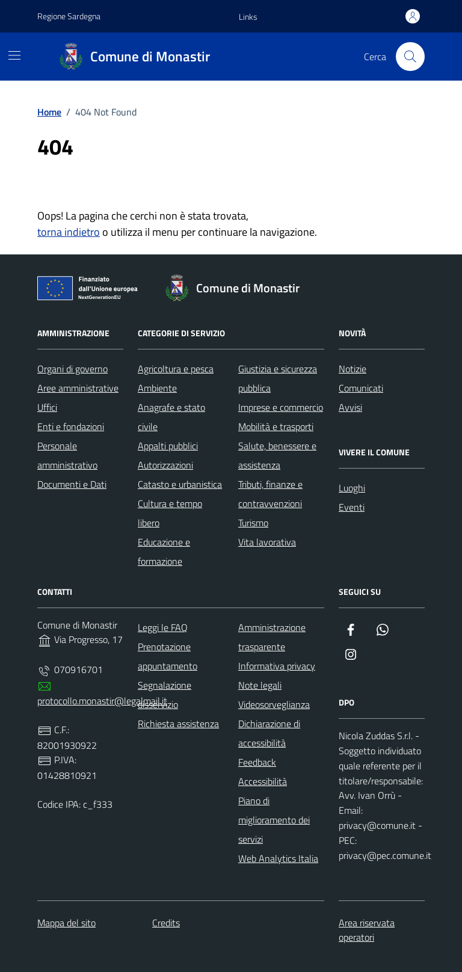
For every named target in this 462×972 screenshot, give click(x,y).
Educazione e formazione (164, 551)
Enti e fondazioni (70, 426)
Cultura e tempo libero (170, 513)
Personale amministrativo (67, 455)
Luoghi (352, 488)
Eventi (352, 507)
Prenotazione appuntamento (167, 656)
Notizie (352, 368)
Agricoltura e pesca (176, 368)
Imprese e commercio (280, 407)
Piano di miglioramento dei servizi (274, 819)
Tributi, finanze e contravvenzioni (270, 494)
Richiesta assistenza (178, 723)
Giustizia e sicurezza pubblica (277, 378)
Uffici (47, 407)
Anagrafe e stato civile (171, 417)
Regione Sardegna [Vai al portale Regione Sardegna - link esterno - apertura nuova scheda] (68, 16)
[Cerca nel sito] (410, 56)
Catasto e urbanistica (180, 484)
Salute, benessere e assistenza (277, 455)
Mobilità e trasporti (275, 426)
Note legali (260, 685)
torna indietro (68, 232)
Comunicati (361, 388)
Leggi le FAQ (163, 627)
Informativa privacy (276, 666)
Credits (166, 922)
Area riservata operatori (367, 929)
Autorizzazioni (165, 465)
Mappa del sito (66, 922)
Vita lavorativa (267, 542)
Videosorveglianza (274, 704)
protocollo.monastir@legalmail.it (102, 701)
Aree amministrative (78, 388)
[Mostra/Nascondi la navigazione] (14, 55)
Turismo (253, 522)
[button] (248, 16)
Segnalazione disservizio (164, 695)
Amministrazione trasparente (272, 637)
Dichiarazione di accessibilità (269, 733)
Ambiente (157, 388)
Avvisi (350, 407)
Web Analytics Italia (278, 858)
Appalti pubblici (168, 445)
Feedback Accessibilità (262, 772)
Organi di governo (72, 368)
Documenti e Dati (71, 484)
